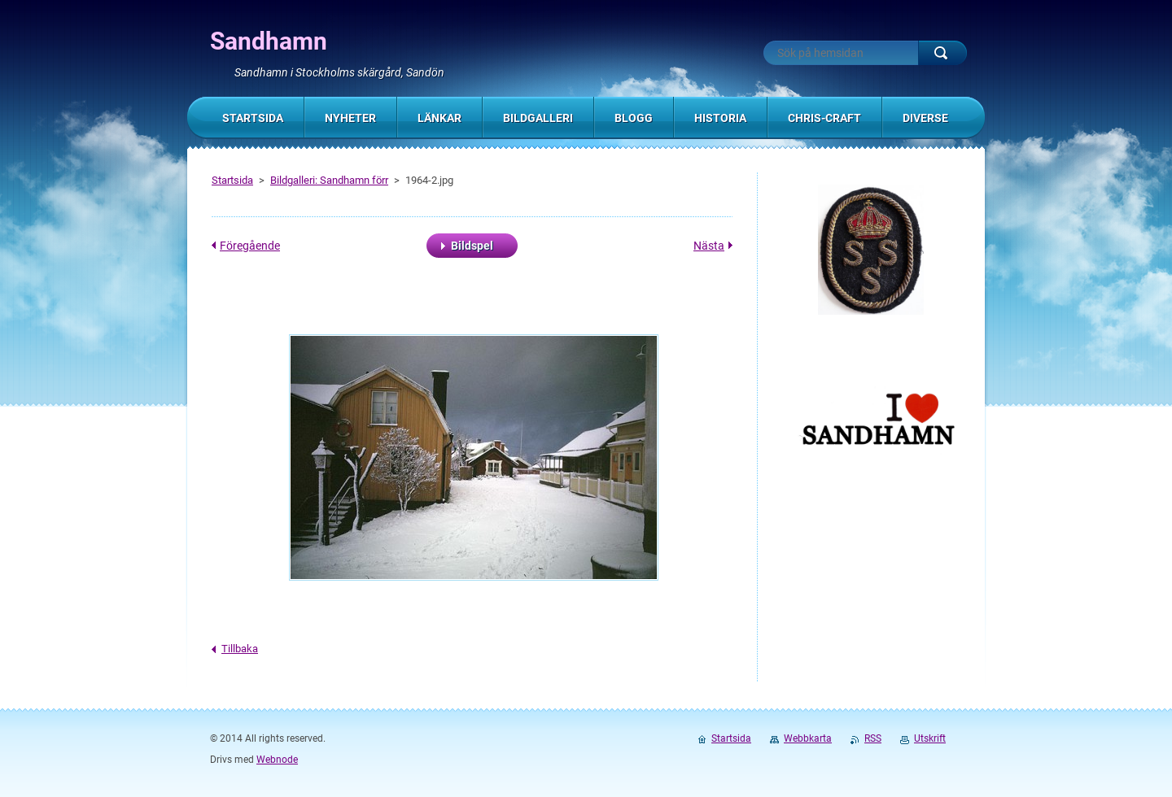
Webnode (277, 759)
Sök (942, 53)
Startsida (232, 180)
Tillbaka (239, 648)
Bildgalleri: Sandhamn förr (329, 180)
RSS (872, 738)
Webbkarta (808, 738)
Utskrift (930, 738)
